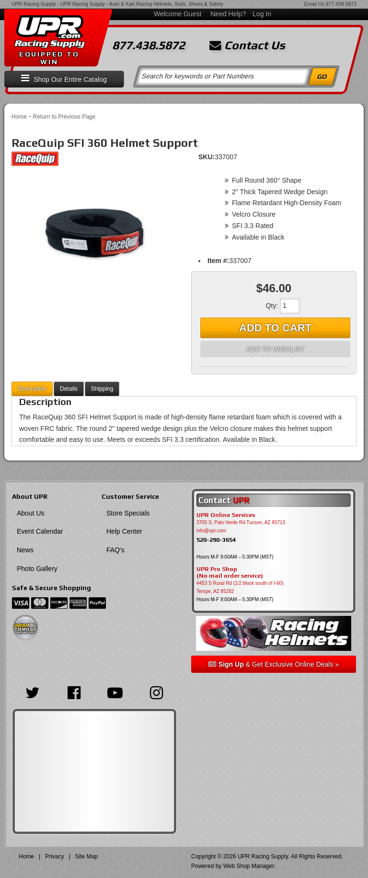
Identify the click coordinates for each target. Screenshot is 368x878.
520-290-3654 (216, 539)
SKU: (206, 157)
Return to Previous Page (64, 116)
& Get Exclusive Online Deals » (273, 664)
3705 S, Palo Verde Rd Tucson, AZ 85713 (240, 522)
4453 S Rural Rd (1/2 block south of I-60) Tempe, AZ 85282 (240, 587)
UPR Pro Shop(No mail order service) (229, 572)
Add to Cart (275, 328)
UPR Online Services (225, 515)
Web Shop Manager (248, 866)
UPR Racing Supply (34, 4)
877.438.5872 (341, 4)
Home (19, 116)
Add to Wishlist (275, 349)
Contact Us (247, 45)
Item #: (218, 260)
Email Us (314, 4)
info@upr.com (211, 530)
